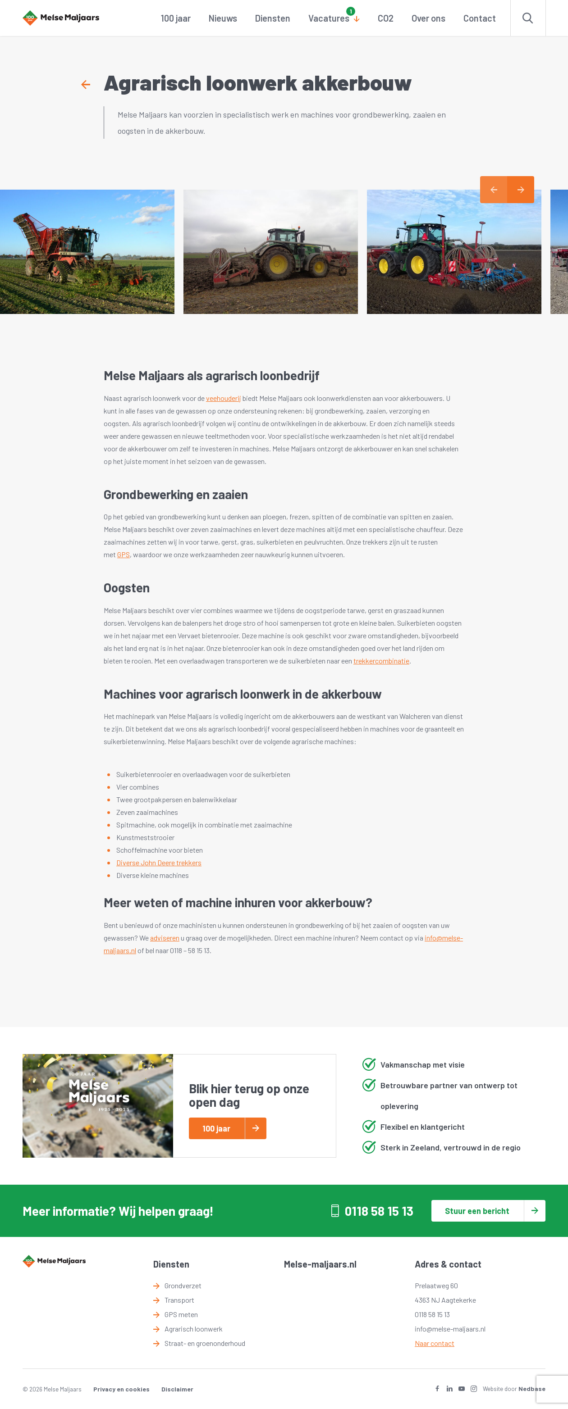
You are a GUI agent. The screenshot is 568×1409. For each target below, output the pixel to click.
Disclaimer (177, 1389)
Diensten (272, 18)
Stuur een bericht (477, 1211)
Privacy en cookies (121, 1389)
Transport (179, 1299)
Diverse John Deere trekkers (159, 862)
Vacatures (328, 18)
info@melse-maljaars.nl (450, 1328)
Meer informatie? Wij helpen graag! (118, 1210)
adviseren (164, 937)
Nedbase (531, 1388)
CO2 (386, 18)
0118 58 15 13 (379, 1210)
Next (520, 189)
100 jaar (176, 18)
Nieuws (223, 18)
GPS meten (181, 1314)
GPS (123, 554)
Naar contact (434, 1343)
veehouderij (223, 398)
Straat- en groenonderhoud (205, 1343)
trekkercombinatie (381, 660)
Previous (493, 189)
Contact (479, 18)
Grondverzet (183, 1285)
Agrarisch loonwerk (194, 1328)
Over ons (428, 18)
